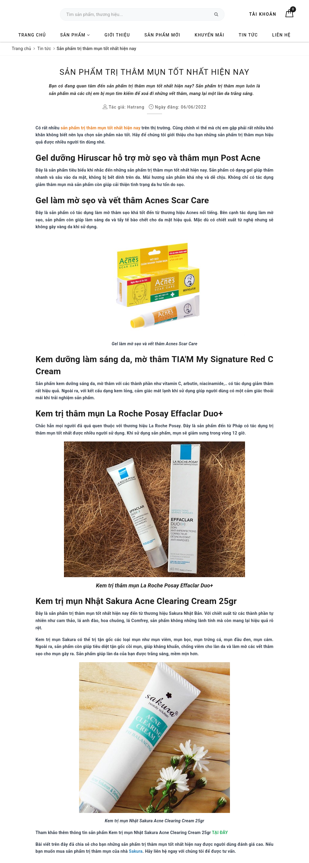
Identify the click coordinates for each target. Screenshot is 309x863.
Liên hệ (281, 35)
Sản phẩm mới (162, 35)
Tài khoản (262, 14)
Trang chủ (32, 35)
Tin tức (248, 35)
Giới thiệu (117, 35)
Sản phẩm (75, 35)
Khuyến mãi (209, 35)
